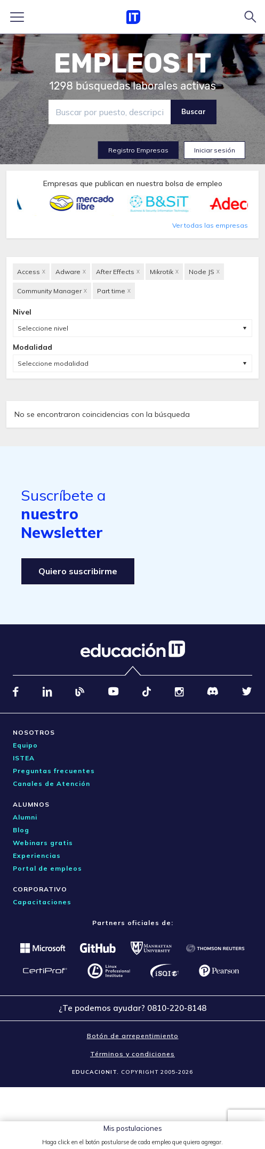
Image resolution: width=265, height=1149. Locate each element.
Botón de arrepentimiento (133, 1036)
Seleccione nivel (43, 328)
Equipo (25, 745)
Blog (21, 830)
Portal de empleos (47, 868)
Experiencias (37, 855)
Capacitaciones (42, 902)
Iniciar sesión (214, 150)
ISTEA (24, 758)
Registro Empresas (138, 150)
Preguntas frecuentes (54, 771)
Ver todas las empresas (210, 225)
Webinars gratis (43, 843)
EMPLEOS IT (133, 63)
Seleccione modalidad (53, 363)
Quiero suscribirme (77, 571)
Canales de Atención (51, 784)
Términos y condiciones (132, 1054)
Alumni (25, 817)
